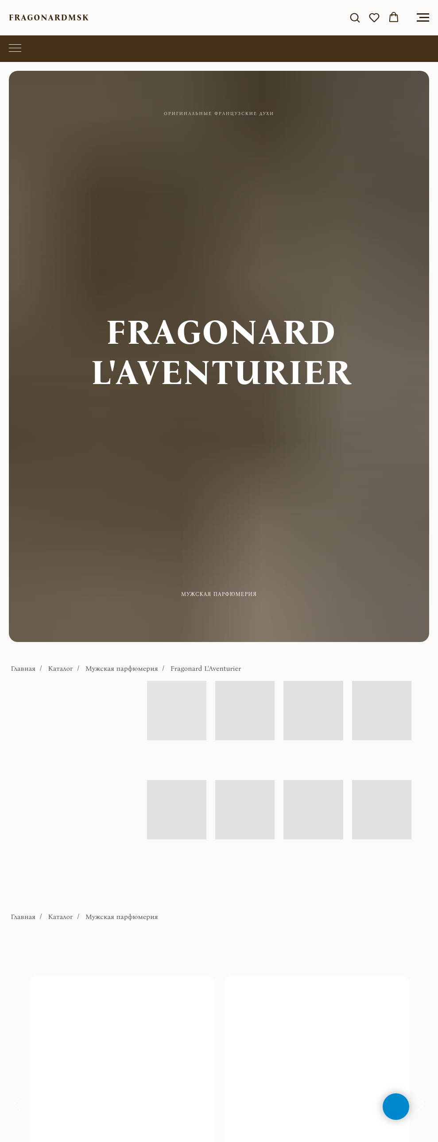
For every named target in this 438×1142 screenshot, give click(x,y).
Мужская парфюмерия (121, 668)
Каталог (60, 668)
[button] (354, 17)
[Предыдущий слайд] (17, 1104)
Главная (23, 668)
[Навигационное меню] (423, 17)
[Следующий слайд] (421, 1104)
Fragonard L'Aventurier (206, 668)
